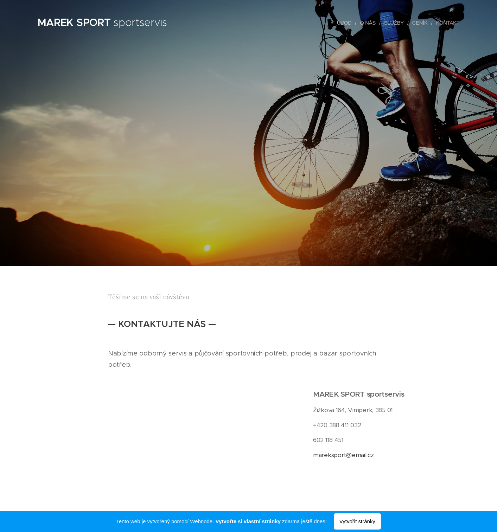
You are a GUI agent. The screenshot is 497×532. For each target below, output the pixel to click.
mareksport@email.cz (343, 455)
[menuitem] (353, 23)
